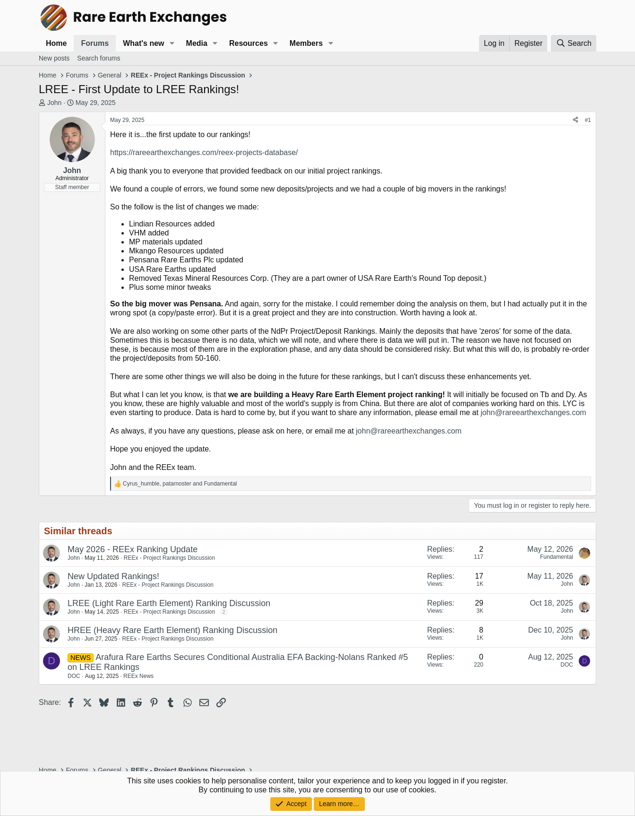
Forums (95, 43)
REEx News (138, 676)
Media (196, 43)
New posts (54, 58)
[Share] (575, 120)
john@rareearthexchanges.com (533, 412)
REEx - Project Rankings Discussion (169, 558)
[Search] (573, 43)
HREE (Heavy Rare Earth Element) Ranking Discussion (172, 630)
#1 (588, 120)
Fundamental (556, 557)
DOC (74, 676)
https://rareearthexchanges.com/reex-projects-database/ (204, 152)
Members (306, 43)
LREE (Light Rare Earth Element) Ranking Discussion (169, 603)
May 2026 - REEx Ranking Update (132, 549)
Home (56, 43)
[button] (172, 43)
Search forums (98, 58)
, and (180, 483)
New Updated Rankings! (113, 576)
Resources (248, 43)
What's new (143, 43)
